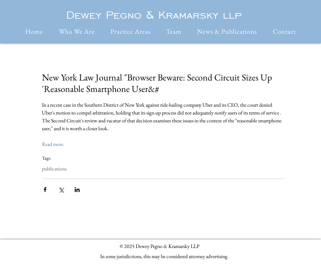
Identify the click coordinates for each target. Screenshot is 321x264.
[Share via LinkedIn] (77, 189)
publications (54, 169)
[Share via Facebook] (45, 189)
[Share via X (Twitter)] (61, 189)
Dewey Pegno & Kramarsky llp (153, 15)
